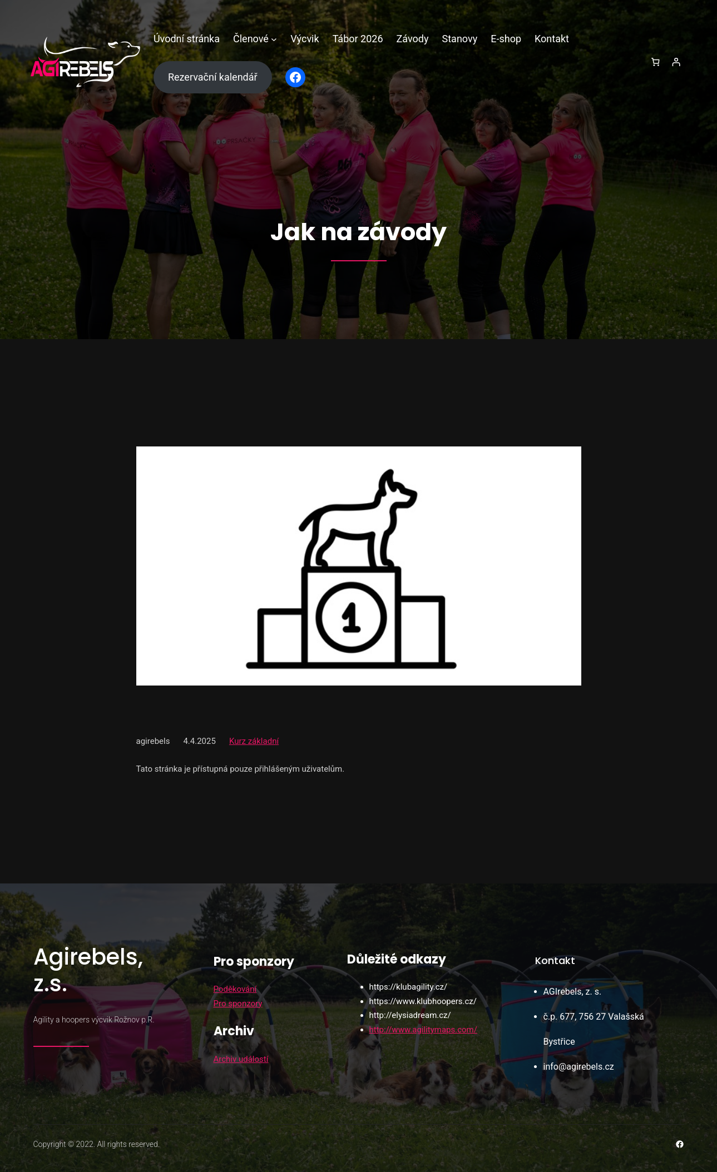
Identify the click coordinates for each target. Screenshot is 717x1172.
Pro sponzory (238, 1004)
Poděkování (235, 989)
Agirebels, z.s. (88, 970)
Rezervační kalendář (213, 77)
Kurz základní (254, 741)
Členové (251, 38)
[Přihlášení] (676, 62)
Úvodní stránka (187, 38)
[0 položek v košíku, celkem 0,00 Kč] (655, 62)
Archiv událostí (241, 1059)
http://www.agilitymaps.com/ (423, 1030)
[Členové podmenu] (274, 39)
